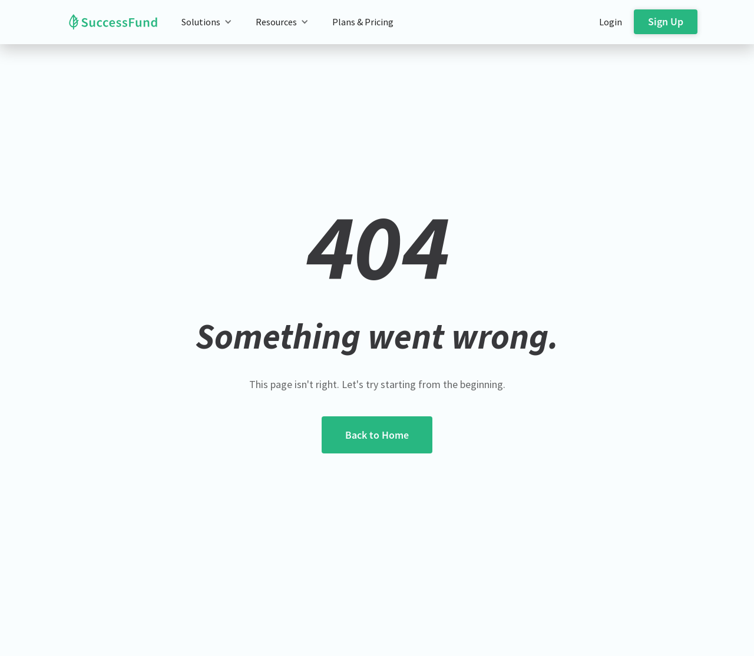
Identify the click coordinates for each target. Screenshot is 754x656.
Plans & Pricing (362, 22)
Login (610, 22)
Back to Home (377, 435)
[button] (207, 22)
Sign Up (665, 21)
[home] (104, 22)
